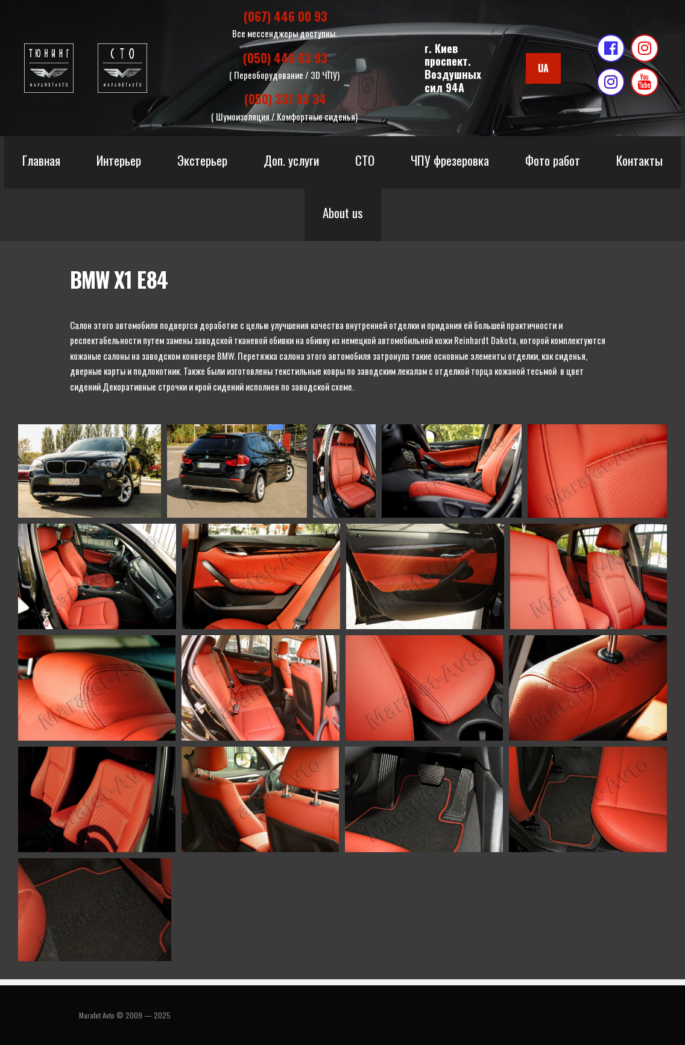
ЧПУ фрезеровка (450, 164)
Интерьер (118, 164)
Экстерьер (202, 164)
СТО (364, 164)
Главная (41, 164)
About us (343, 216)
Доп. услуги (291, 164)
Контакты (639, 164)
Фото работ (552, 164)
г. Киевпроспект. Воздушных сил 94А (453, 69)
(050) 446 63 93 (285, 60)
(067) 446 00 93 (285, 17)
